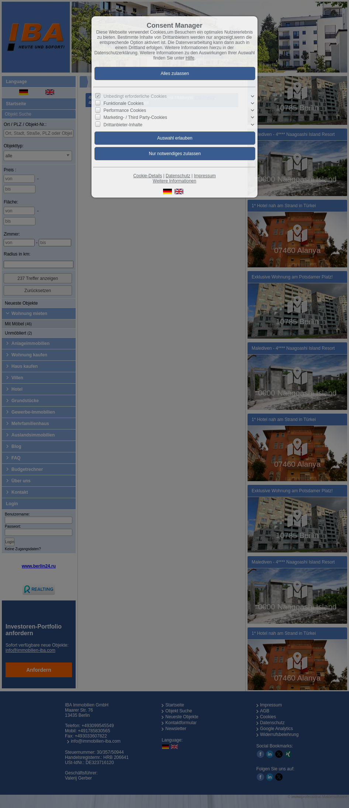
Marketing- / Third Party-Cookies (135, 117)
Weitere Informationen (174, 181)
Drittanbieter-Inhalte (123, 124)
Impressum (204, 175)
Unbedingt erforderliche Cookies (135, 96)
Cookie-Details (147, 175)
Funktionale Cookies (124, 103)
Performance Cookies (125, 110)
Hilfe (190, 58)
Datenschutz (178, 175)
